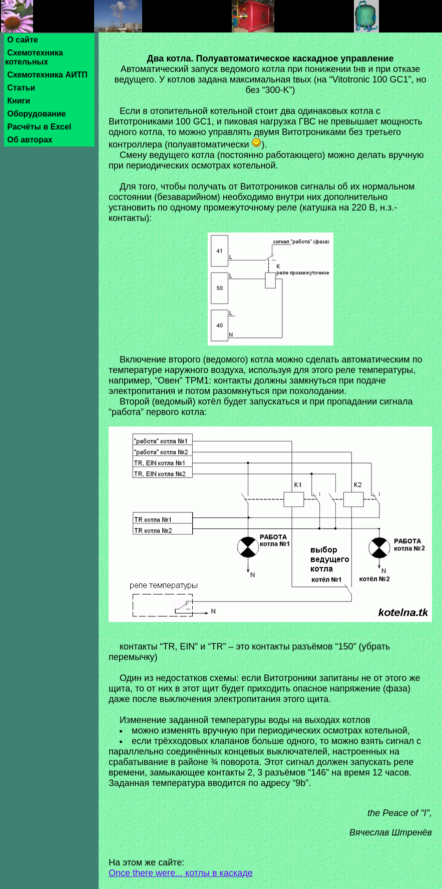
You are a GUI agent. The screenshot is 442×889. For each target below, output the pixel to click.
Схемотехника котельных (34, 57)
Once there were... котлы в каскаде (181, 873)
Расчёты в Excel (39, 126)
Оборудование (36, 114)
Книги (19, 100)
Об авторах (30, 140)
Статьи (21, 88)
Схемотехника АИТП (47, 74)
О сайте (22, 40)
